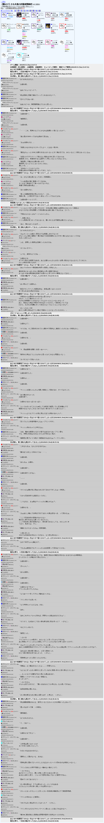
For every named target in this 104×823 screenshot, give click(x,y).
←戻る (3, 2)
